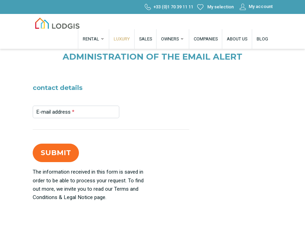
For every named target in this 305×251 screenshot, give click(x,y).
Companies (206, 38)
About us (237, 38)
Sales (145, 38)
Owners (172, 38)
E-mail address (55, 112)
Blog (262, 38)
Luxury (122, 38)
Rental (94, 38)
